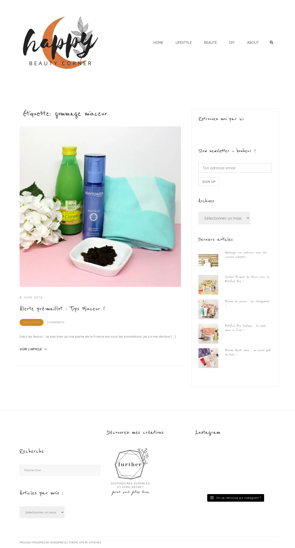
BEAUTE (210, 42)
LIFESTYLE (184, 42)
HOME (158, 42)
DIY (232, 42)
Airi (81, 542)
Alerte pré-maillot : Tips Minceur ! (62, 308)
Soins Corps (31, 322)
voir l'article (33, 349)
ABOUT (253, 42)
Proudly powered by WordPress (43, 542)
